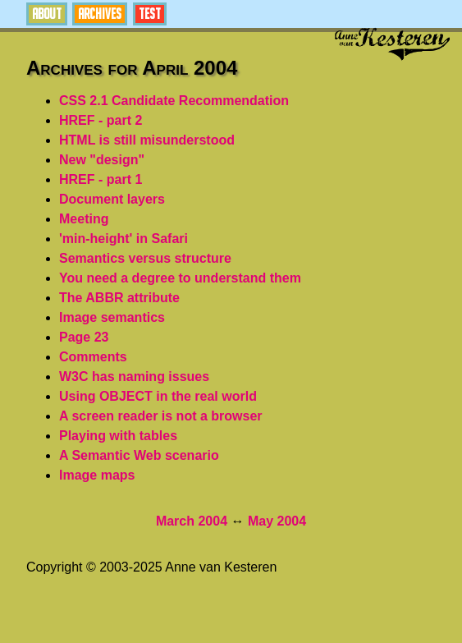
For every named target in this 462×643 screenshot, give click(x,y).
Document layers (112, 199)
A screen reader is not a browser (161, 416)
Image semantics (112, 317)
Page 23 (83, 337)
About (47, 13)
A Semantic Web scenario (139, 455)
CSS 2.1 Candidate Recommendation (174, 101)
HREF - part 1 (100, 179)
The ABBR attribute (119, 298)
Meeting (83, 219)
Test (150, 13)
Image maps (97, 475)
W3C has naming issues (134, 377)
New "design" (101, 160)
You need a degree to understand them (180, 278)
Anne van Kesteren (392, 43)
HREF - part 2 (100, 120)
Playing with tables (118, 436)
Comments (93, 357)
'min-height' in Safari (123, 239)
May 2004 (277, 521)
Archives (99, 13)
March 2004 (191, 521)
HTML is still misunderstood (147, 140)
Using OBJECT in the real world (158, 396)
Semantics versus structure (145, 258)
